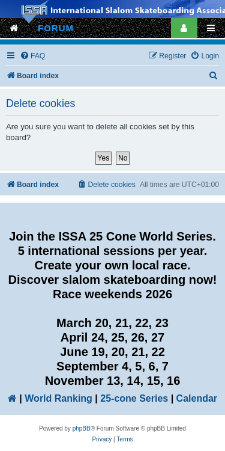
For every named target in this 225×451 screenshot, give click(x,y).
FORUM (56, 28)
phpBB (82, 428)
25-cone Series (134, 398)
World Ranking (58, 398)
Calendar (196, 398)
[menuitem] (32, 56)
